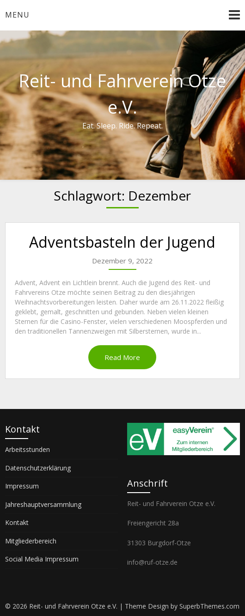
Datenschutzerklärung (38, 468)
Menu (17, 15)
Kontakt (17, 522)
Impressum (22, 486)
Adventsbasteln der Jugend (122, 242)
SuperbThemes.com (209, 606)
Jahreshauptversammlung (43, 504)
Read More (122, 357)
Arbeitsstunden (27, 449)
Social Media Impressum (42, 559)
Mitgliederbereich (30, 541)
